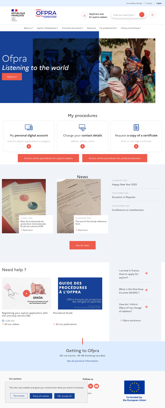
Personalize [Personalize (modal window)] (19, 395)
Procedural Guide (63, 312)
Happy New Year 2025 (124, 184)
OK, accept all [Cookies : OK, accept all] (64, 395)
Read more (28, 230)
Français (149, 3)
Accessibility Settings (134, 3)
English (159, 3)
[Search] (141, 14)
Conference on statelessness (128, 209)
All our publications (66, 324)
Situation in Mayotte (123, 197)
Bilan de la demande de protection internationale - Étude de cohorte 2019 (33, 224)
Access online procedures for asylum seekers (48, 158)
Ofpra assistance (132, 320)
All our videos (12, 324)
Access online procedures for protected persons (115, 158)
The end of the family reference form (90, 222)
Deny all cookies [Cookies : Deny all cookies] (41, 395)
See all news (82, 245)
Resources (91, 28)
